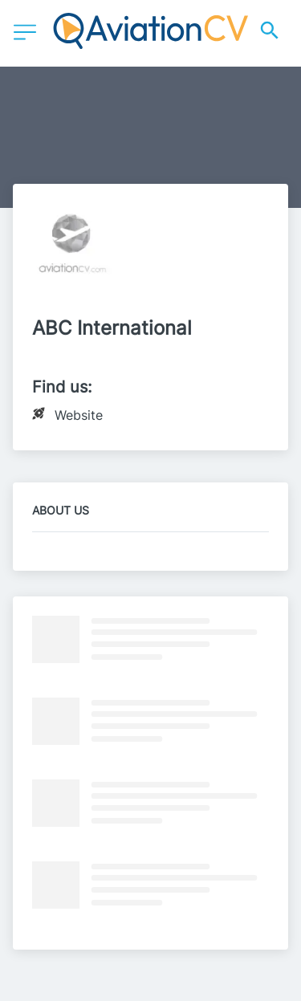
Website (79, 415)
